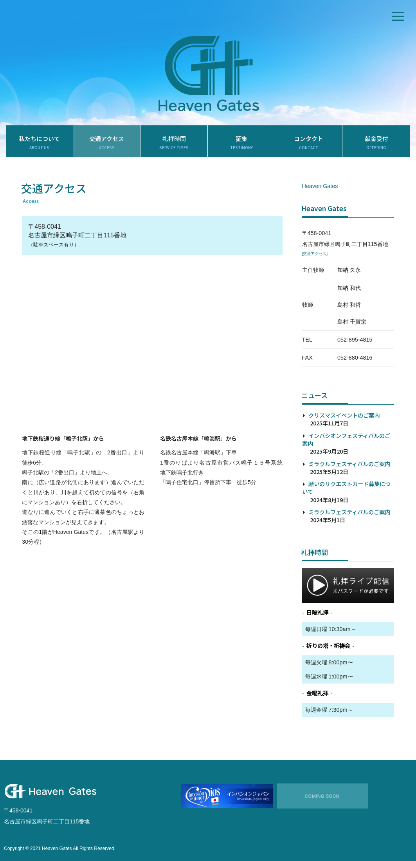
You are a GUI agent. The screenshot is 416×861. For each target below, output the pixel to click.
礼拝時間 (173, 142)
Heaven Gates (320, 186)
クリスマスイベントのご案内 (344, 415)
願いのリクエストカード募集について (346, 487)
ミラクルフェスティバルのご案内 (349, 463)
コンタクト (308, 142)
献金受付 (376, 142)
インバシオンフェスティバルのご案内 (346, 439)
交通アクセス (106, 142)
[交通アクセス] (315, 253)
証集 (241, 142)
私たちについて (39, 142)
